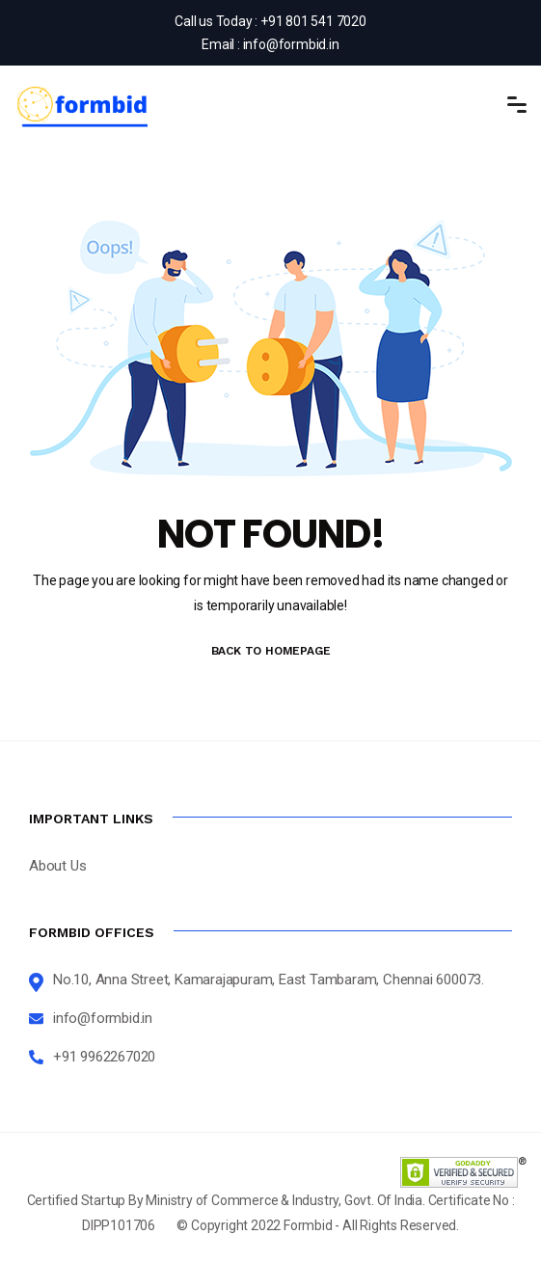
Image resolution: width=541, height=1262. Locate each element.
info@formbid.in (291, 44)
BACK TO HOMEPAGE (271, 651)
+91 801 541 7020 (313, 21)
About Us (57, 865)
